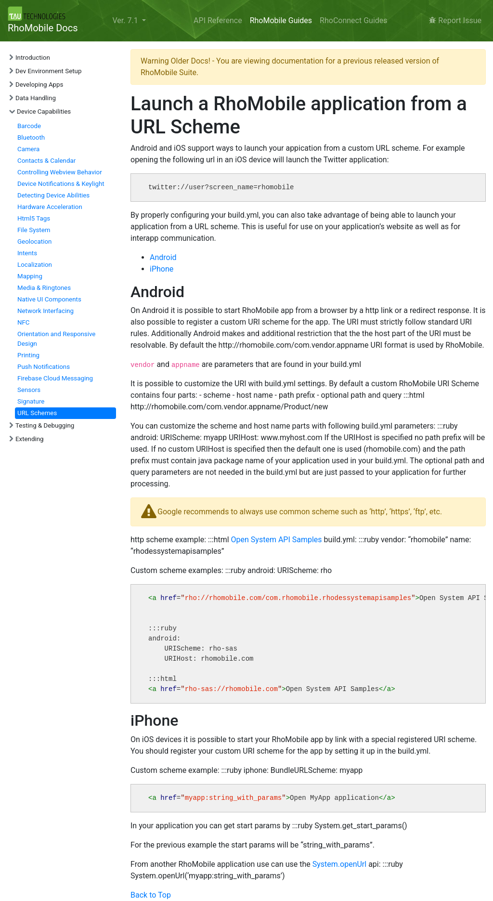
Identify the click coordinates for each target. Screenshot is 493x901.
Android (163, 257)
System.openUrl (339, 864)
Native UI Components (49, 299)
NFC (23, 322)
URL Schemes (37, 413)
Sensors (28, 389)
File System (33, 230)
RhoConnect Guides (353, 20)
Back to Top (150, 895)
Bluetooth (31, 137)
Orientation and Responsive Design (56, 338)
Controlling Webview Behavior (59, 172)
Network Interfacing (45, 310)
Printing (28, 355)
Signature (30, 401)
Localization (34, 264)
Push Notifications (43, 366)
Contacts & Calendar (46, 160)
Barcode (29, 126)
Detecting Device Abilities (53, 195)
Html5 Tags (33, 218)
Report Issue (455, 20)
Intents (27, 253)
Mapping (29, 276)
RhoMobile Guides (281, 20)
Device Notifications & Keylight (60, 183)
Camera (28, 149)
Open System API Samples (276, 539)
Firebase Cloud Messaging (55, 378)
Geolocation (34, 241)
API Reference (218, 20)
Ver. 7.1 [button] (126, 20)
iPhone (161, 269)
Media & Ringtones (44, 287)
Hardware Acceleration (49, 206)
